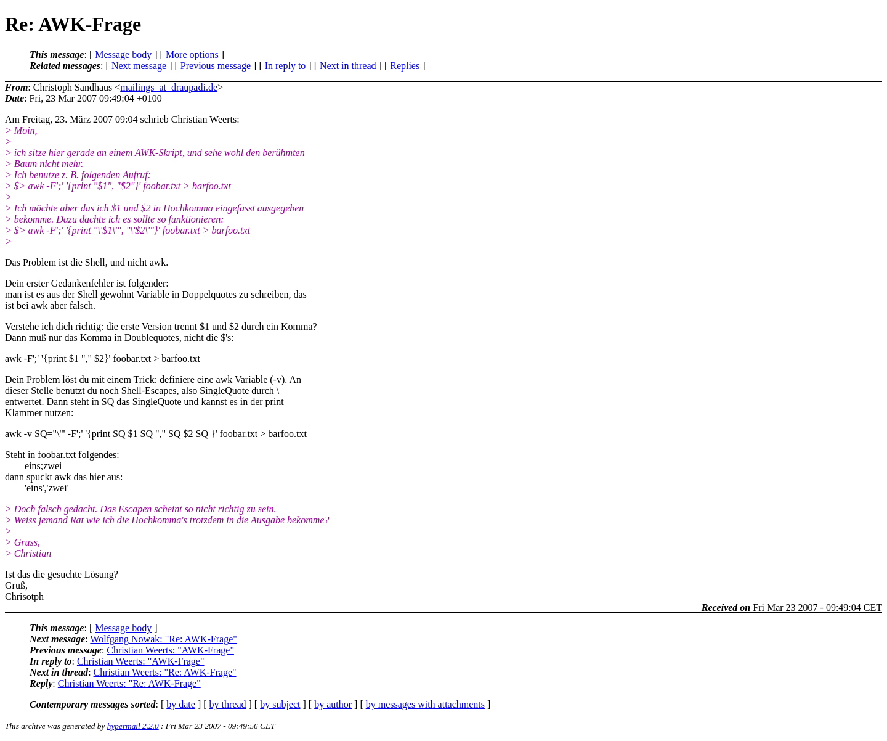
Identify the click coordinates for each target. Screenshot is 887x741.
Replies (404, 65)
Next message (138, 65)
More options (192, 54)
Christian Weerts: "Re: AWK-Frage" (165, 672)
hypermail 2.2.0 (133, 726)
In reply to (285, 65)
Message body (123, 54)
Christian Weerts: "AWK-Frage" (170, 650)
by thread (227, 704)
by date (180, 704)
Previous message (215, 65)
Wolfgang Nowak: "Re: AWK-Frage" (163, 639)
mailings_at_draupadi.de (168, 87)
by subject (280, 704)
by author (333, 704)
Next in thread (348, 65)
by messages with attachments (425, 704)
